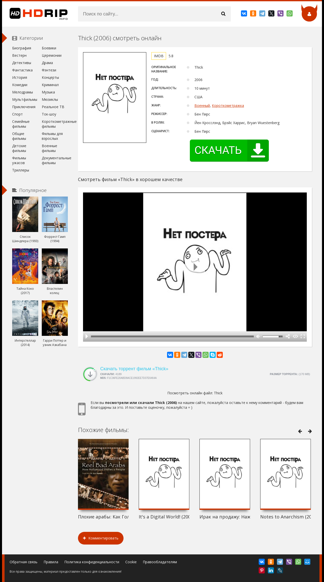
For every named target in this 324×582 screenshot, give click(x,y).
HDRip (35, 14)
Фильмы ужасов (19, 160)
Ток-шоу (49, 114)
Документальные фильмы (55, 160)
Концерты (50, 77)
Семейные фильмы (21, 124)
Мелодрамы (22, 92)
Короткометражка (228, 105)
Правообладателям (160, 561)
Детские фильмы (19, 148)
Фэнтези (49, 70)
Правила (51, 561)
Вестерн (19, 55)
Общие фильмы (19, 136)
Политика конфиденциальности (91, 561)
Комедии (19, 84)
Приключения (23, 106)
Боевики (49, 48)
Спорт (17, 114)
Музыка (48, 92)
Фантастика (22, 70)
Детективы (21, 62)
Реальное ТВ (53, 106)
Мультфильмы (24, 99)
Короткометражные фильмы (55, 124)
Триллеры (20, 170)
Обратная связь (23, 561)
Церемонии (52, 55)
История (19, 77)
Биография (21, 48)
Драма (47, 62)
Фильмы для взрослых (52, 136)
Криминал (50, 84)
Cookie (131, 561)
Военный (202, 105)
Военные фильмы (49, 148)
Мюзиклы (50, 99)
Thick (218, 393)
